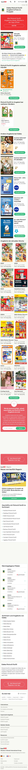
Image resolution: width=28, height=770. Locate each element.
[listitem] (7, 82)
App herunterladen (5, 742)
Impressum (16, 759)
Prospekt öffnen (20, 47)
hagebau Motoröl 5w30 (9, 540)
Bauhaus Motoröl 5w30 (9, 529)
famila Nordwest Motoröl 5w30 (11, 518)
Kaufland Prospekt (5, 719)
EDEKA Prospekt (4, 717)
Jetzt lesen (14, 498)
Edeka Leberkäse (7, 653)
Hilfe (2, 759)
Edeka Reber (6, 626)
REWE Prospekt (4, 721)
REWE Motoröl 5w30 (8, 516)
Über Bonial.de (4, 707)
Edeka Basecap (6, 623)
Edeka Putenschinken (8, 658)
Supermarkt (15, 697)
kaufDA (3, 697)
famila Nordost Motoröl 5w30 (10, 524)
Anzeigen (24, 5)
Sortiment (4, 699)
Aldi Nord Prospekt (5, 727)
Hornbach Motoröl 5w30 (9, 537)
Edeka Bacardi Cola (8, 631)
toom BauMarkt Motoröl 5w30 (10, 532)
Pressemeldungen (5, 744)
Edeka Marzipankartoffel (9, 634)
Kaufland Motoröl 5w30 (9, 510)
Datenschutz (21, 424)
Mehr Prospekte (14, 98)
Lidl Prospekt (4, 731)
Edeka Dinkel (6, 637)
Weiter (20, 428)
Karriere (2, 711)
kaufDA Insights (4, 739)
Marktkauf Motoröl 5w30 (9, 513)
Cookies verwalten (18, 763)
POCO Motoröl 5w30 (8, 534)
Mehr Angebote (14, 129)
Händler (9, 697)
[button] (14, 40)
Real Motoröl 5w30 (7, 521)
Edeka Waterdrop (7, 650)
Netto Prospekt (4, 729)
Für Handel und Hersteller (7, 709)
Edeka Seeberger (7, 648)
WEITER (14, 25)
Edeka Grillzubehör (7, 642)
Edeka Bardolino (7, 656)
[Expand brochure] (7, 40)
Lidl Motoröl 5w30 (7, 526)
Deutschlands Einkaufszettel (7, 737)
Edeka (21, 697)
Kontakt (16, 761)
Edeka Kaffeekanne (8, 645)
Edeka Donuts (6, 640)
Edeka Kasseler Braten (8, 621)
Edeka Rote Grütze (7, 629)
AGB (2, 763)
